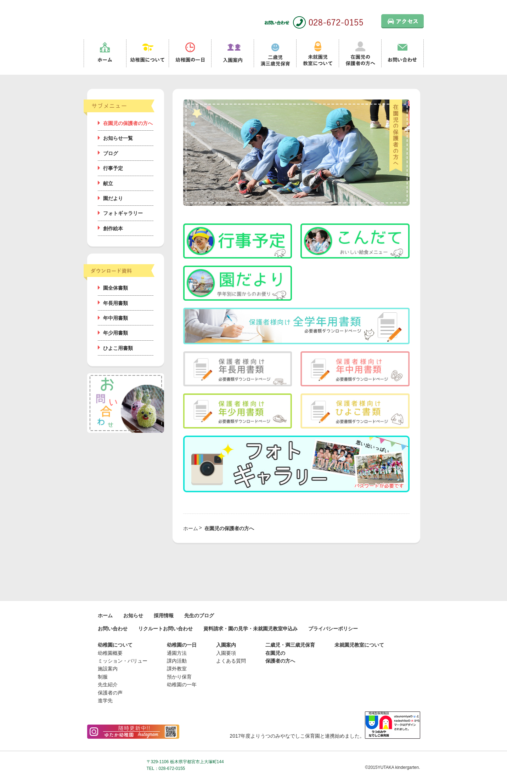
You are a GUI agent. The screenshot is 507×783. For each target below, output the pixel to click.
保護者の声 (110, 693)
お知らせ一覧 (118, 138)
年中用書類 (115, 318)
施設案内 (108, 668)
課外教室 (177, 668)
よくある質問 (231, 661)
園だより (113, 198)
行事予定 (113, 168)
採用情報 (164, 615)
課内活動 (177, 661)
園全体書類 (115, 288)
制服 (103, 677)
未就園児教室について (317, 53)
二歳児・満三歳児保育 (290, 645)
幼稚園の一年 (182, 684)
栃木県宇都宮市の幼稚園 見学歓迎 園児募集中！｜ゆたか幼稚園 (123, 17)
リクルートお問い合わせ (165, 628)
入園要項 (226, 653)
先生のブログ (199, 615)
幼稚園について (147, 53)
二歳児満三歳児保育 (275, 53)
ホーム (105, 53)
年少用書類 (115, 333)
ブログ (110, 153)
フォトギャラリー (123, 213)
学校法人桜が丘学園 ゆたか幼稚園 (114, 763)
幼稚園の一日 (190, 53)
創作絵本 (113, 228)
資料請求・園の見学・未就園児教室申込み (250, 628)
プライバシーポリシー (333, 628)
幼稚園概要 (110, 653)
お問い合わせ (402, 53)
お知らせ (133, 615)
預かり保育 (179, 677)
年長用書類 (115, 303)
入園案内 (232, 53)
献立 (108, 183)
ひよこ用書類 (118, 348)
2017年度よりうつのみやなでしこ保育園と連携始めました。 (325, 736)
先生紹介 (108, 684)
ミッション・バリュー (122, 661)
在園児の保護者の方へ (360, 53)
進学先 (105, 700)
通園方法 (177, 653)
